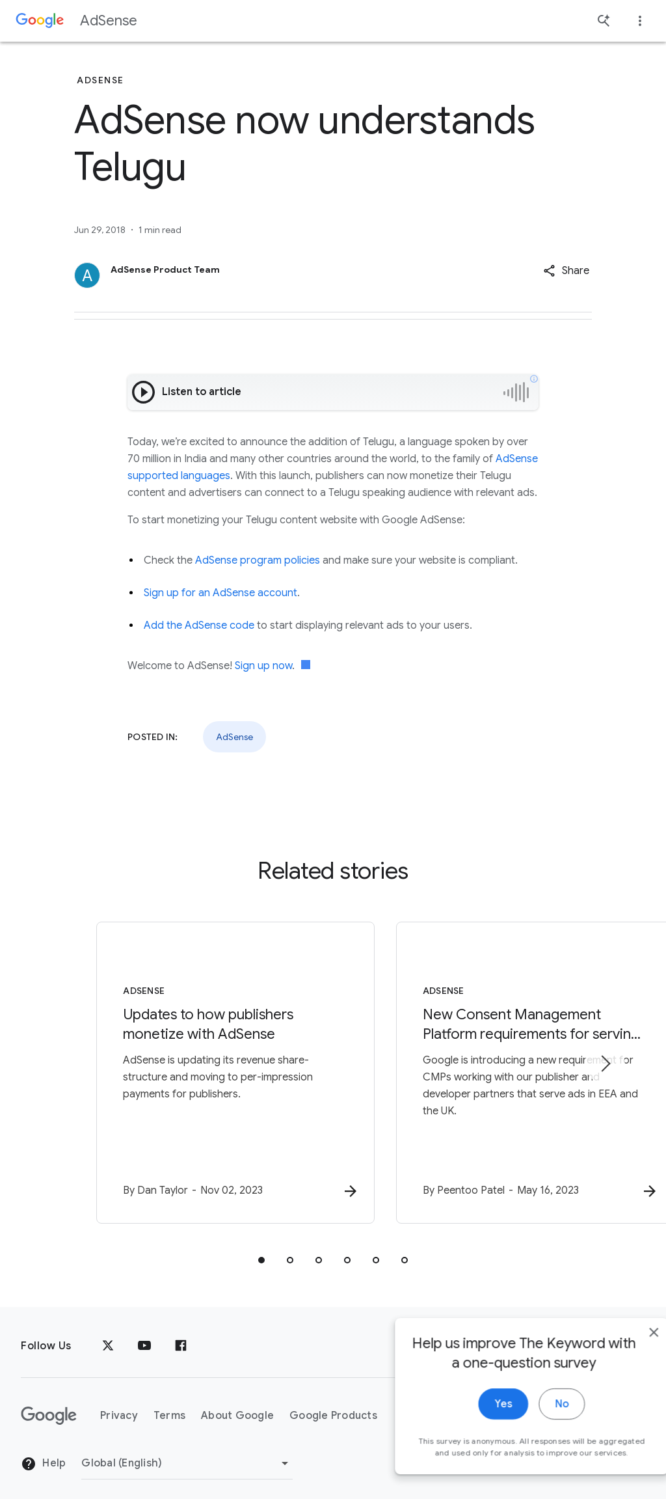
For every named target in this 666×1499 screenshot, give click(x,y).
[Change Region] (187, 1450)
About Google (237, 1402)
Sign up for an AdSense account (220, 592)
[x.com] (108, 1333)
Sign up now (263, 665)
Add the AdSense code (200, 625)
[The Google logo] (49, 1402)
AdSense (108, 20)
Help (43, 1450)
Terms (169, 1402)
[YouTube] (144, 1333)
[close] (625, 1352)
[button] (566, 270)
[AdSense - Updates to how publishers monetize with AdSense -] (162, 1067)
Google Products (333, 1402)
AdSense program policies (257, 560)
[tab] (261, 1247)
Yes (475, 1424)
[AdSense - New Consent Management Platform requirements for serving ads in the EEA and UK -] (503, 1067)
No (533, 1424)
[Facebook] (180, 1333)
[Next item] (605, 1057)
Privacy (119, 1402)
